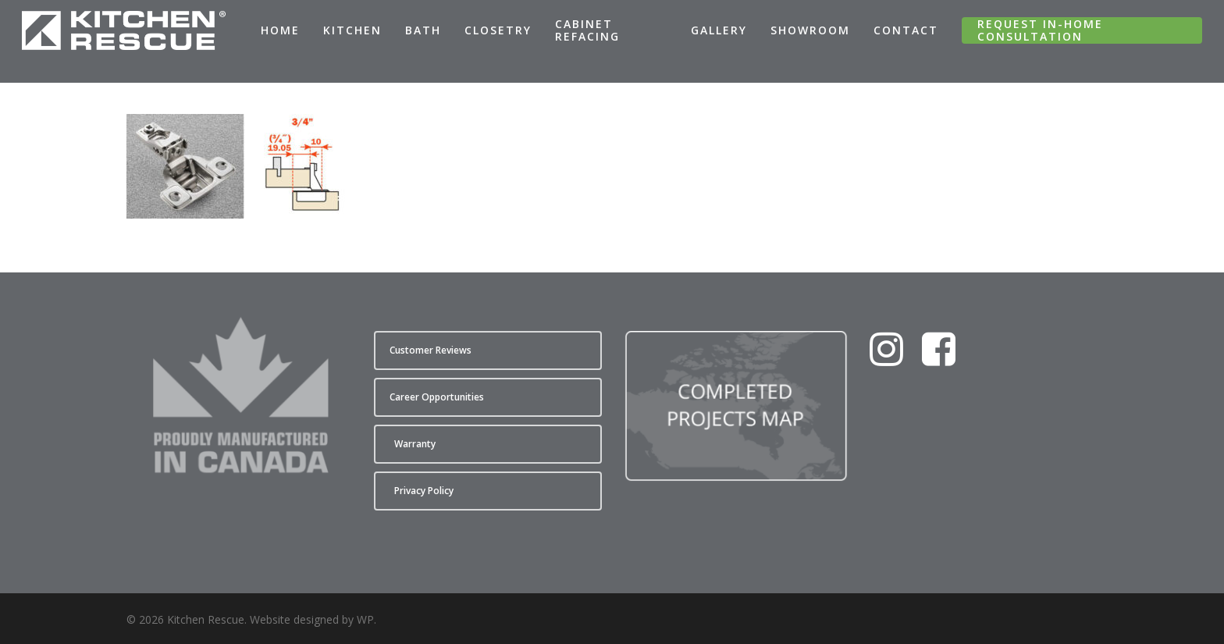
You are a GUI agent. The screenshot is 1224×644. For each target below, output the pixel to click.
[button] (488, 350)
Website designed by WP (312, 619)
